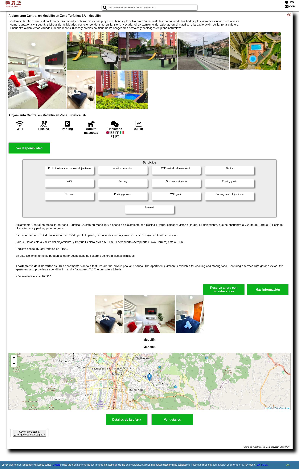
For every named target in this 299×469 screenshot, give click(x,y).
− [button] (14, 364)
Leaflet (267, 408)
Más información (268, 289)
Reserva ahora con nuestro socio (223, 289)
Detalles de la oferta (126, 419)
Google (56, 464)
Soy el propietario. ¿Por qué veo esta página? (29, 433)
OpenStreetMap (282, 408)
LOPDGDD (262, 464)
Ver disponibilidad (29, 148)
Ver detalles (172, 419)
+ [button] (14, 358)
